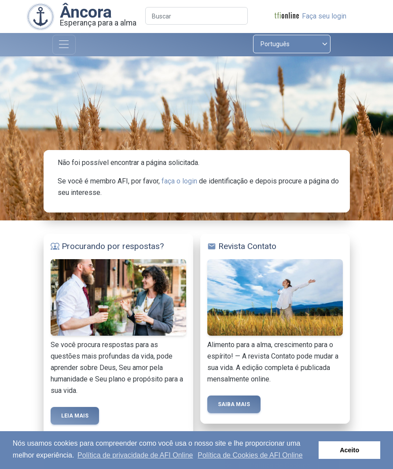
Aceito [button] (349, 450)
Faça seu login (324, 16)
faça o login (179, 181)
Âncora (86, 12)
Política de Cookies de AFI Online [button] (250, 455)
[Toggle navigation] (64, 45)
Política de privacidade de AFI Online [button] (135, 455)
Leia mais (74, 416)
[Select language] (292, 44)
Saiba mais (234, 404)
